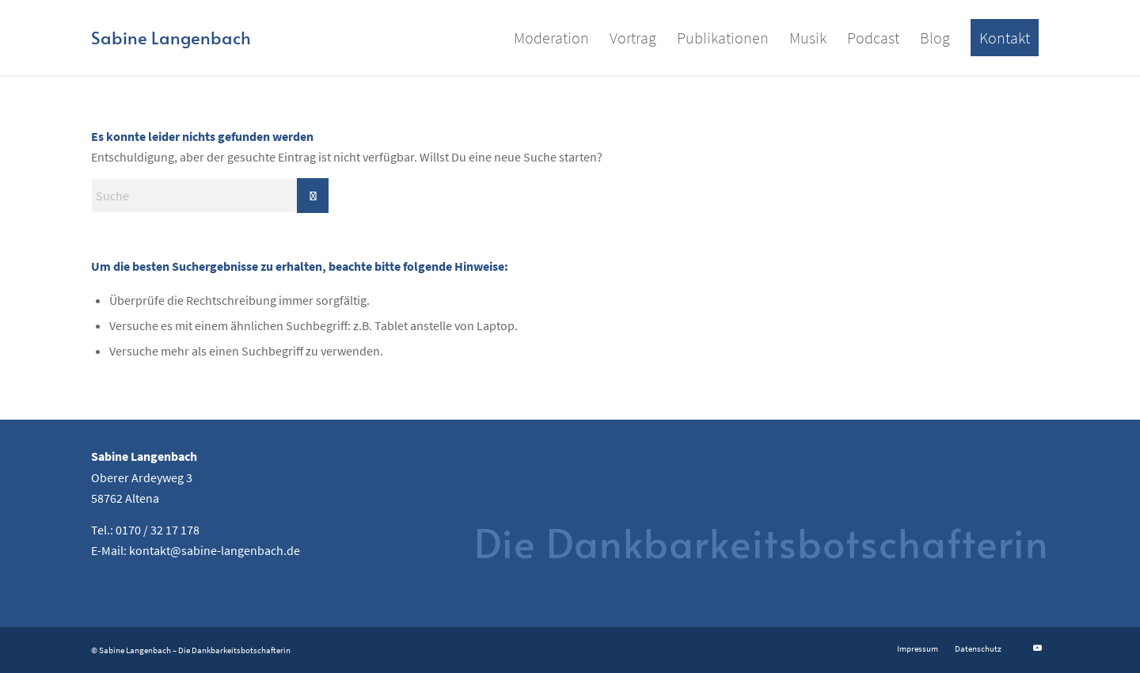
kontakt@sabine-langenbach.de (214, 550)
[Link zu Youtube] (1037, 648)
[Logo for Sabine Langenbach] (171, 37)
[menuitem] (551, 37)
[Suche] (210, 195)
